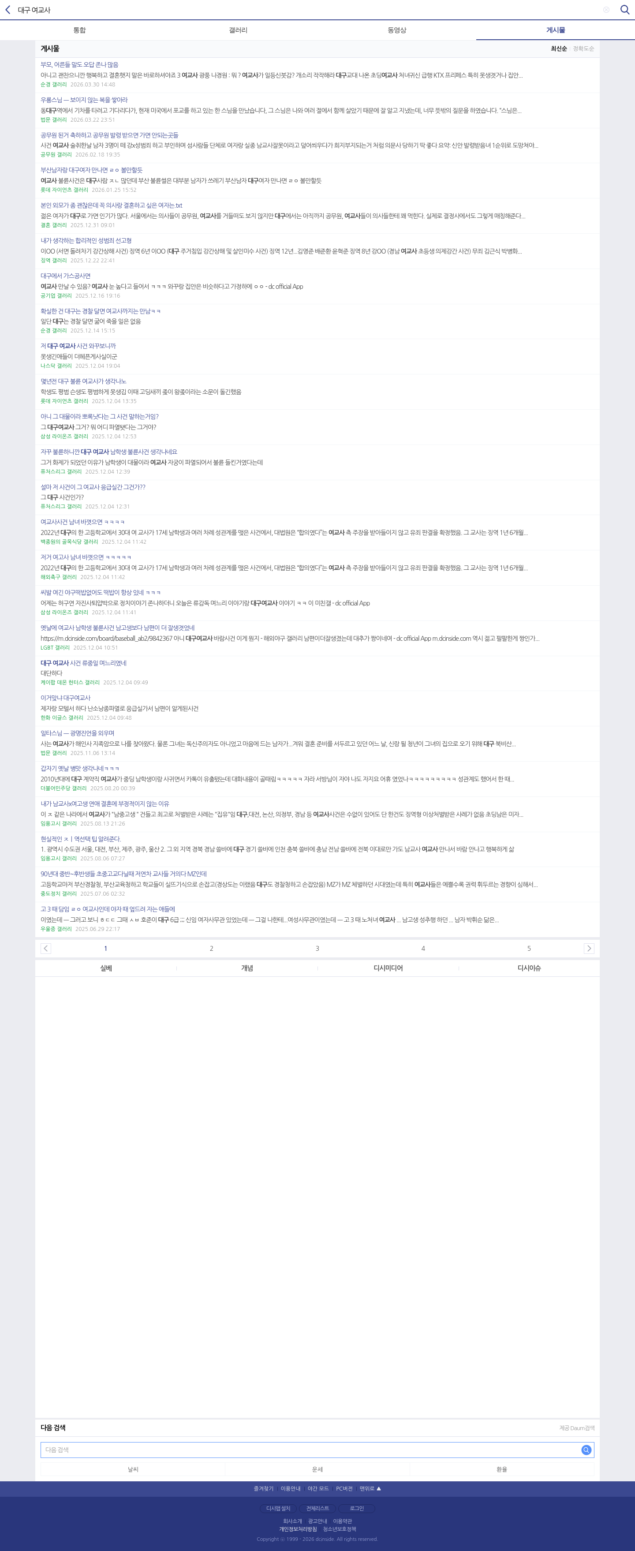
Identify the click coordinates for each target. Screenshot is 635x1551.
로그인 (357, 1508)
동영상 (397, 30)
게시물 (555, 30)
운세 (317, 1470)
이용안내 (291, 1488)
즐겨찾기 (263, 1488)
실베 (106, 968)
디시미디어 (388, 968)
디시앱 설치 (278, 1508)
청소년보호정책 (339, 1529)
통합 (79, 30)
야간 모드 (318, 1488)
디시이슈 (529, 968)
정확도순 (583, 49)
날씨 (132, 1470)
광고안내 (317, 1521)
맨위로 (367, 1488)
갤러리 (238, 30)
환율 (502, 1470)
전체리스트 (317, 1508)
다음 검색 (586, 1450)
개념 (247, 968)
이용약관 (342, 1521)
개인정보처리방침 (298, 1529)
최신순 (559, 49)
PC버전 (344, 1488)
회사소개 (292, 1521)
